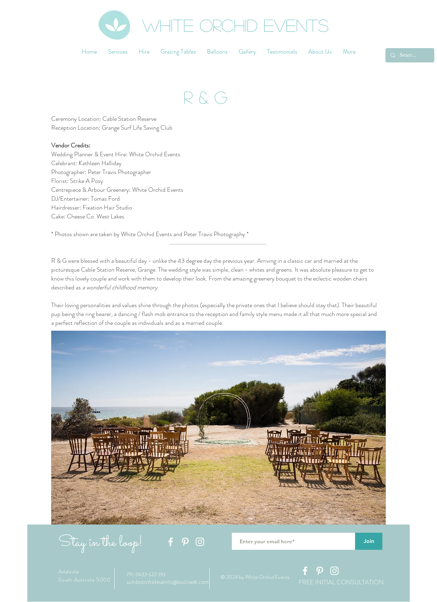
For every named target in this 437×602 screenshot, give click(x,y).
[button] (205, 97)
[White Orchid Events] (241, 24)
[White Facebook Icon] (170, 541)
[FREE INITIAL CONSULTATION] (341, 582)
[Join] (368, 541)
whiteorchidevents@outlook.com (168, 582)
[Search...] (409, 55)
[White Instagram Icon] (200, 541)
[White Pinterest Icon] (185, 541)
